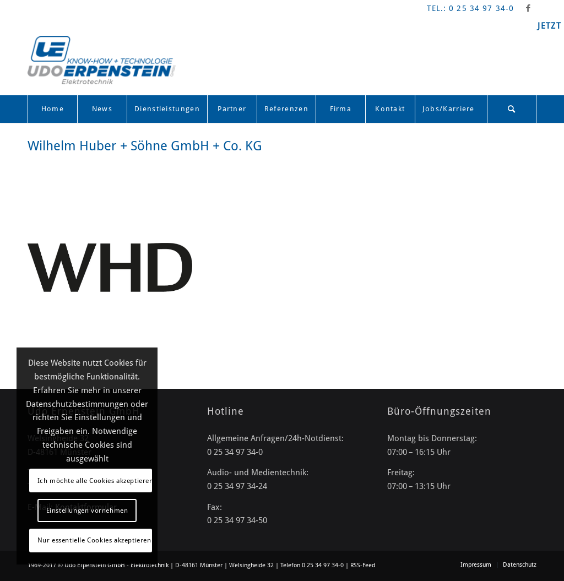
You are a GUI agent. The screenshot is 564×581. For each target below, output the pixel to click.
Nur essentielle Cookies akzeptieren (94, 540)
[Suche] (511, 109)
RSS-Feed (362, 565)
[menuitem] (52, 109)
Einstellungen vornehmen (87, 510)
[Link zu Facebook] (528, 8)
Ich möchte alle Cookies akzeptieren (94, 481)
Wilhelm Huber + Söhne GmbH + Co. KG (145, 146)
